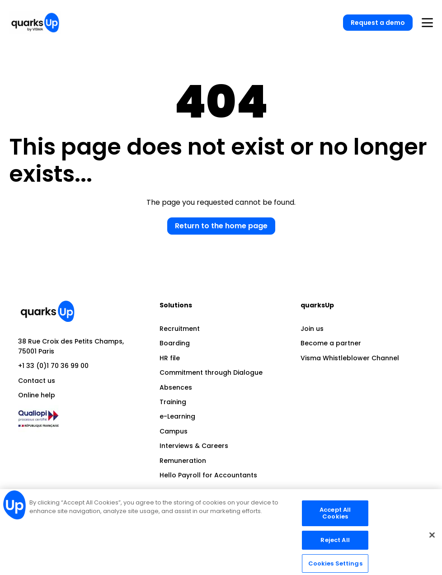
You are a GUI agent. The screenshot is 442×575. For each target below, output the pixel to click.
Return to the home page (221, 226)
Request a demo (378, 22)
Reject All (334, 544)
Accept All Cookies (335, 517)
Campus (174, 431)
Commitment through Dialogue (211, 372)
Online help (36, 395)
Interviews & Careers (194, 445)
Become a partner (331, 343)
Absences (176, 387)
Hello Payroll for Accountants (208, 475)
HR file (170, 358)
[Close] (432, 539)
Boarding (175, 343)
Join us (312, 328)
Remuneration (183, 460)
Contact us (36, 380)
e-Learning (177, 416)
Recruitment (180, 328)
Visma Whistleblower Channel (350, 358)
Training (173, 401)
